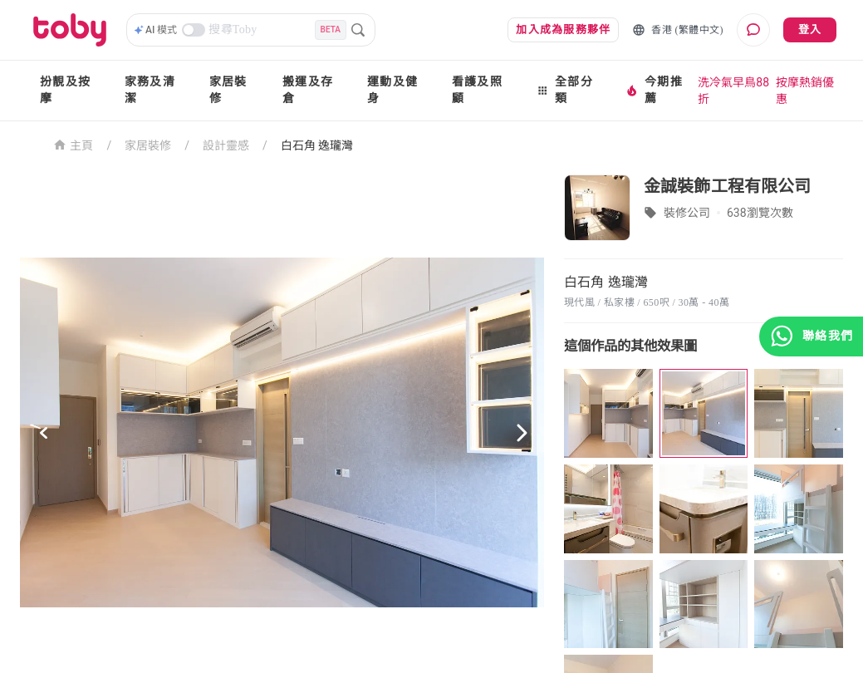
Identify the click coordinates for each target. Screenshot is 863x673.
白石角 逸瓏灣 (317, 145)
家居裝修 (228, 90)
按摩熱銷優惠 (805, 91)
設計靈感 (226, 145)
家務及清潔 (150, 90)
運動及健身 (392, 90)
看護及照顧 (477, 90)
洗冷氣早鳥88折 (733, 91)
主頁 (73, 144)
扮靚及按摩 (65, 90)
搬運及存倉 (307, 90)
